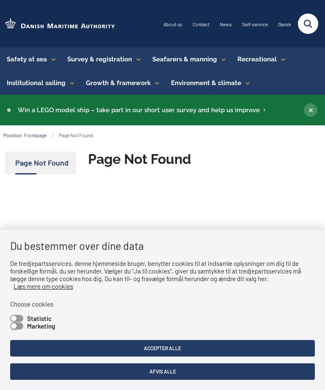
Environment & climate (206, 83)
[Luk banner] (310, 110)
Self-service (255, 24)
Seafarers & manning (184, 59)
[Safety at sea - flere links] (51, 59)
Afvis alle (162, 371)
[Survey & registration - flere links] (136, 59)
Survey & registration (99, 59)
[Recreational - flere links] (281, 59)
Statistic (39, 318)
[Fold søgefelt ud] (308, 24)
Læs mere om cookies (43, 286)
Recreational (257, 59)
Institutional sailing (36, 83)
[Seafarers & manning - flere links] (221, 59)
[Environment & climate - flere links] (245, 83)
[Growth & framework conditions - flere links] (155, 83)
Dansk (284, 24)
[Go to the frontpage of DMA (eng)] (57, 24)
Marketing (41, 326)
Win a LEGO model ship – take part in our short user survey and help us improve (139, 110)
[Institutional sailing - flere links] (70, 83)
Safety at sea (27, 59)
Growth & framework (118, 83)
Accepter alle (162, 348)
